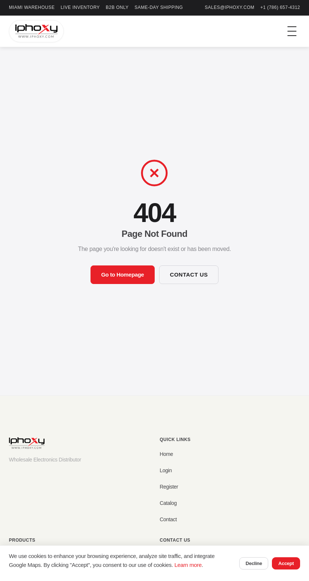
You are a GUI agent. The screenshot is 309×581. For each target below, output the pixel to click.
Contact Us (189, 274)
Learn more (187, 565)
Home (166, 454)
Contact (168, 519)
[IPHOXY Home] (36, 31)
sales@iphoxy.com (229, 7)
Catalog (168, 503)
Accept (286, 563)
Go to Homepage (122, 274)
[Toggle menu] (292, 31)
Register (169, 487)
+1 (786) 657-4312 (280, 7)
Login (166, 470)
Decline (254, 563)
